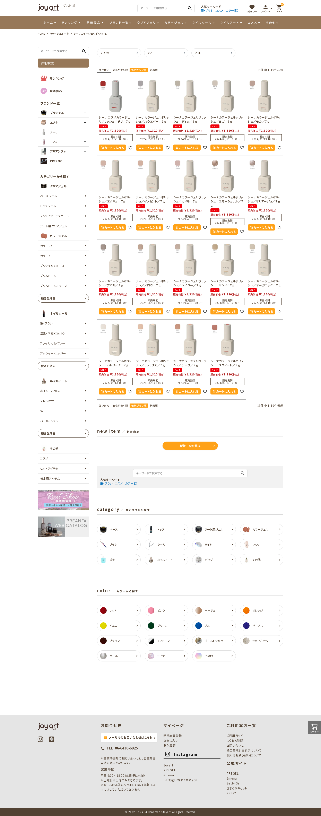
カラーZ (45, 256)
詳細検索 (47, 63)
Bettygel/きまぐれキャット (181, 780)
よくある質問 (235, 740)
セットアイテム (49, 468)
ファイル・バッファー (52, 343)
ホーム (48, 22)
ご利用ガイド (235, 735)
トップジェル (48, 206)
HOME (41, 33)
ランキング (69, 22)
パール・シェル (49, 421)
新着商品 (94, 22)
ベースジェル (48, 196)
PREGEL (170, 770)
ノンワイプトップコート (54, 216)
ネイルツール (202, 22)
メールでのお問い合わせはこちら (127, 737)
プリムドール (48, 276)
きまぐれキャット (237, 788)
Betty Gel (234, 783)
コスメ (219, 10)
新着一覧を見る (190, 446)
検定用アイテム (50, 478)
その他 (271, 22)
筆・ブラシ (207, 10)
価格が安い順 (120, 69)
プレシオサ (47, 401)
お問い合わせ (235, 745)
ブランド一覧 (119, 22)
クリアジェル (146, 22)
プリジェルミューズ (52, 266)
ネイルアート (229, 22)
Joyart (168, 765)
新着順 (154, 69)
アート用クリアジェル (53, 226)
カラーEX (232, 10)
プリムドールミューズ (53, 286)
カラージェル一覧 (59, 33)
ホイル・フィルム (50, 391)
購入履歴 (170, 745)
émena (169, 775)
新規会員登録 (173, 735)
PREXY (231, 793)
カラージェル (174, 22)
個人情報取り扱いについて (244, 755)
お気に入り (171, 740)
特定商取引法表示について (244, 750)
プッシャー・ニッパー (53, 353)
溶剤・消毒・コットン (53, 333)
